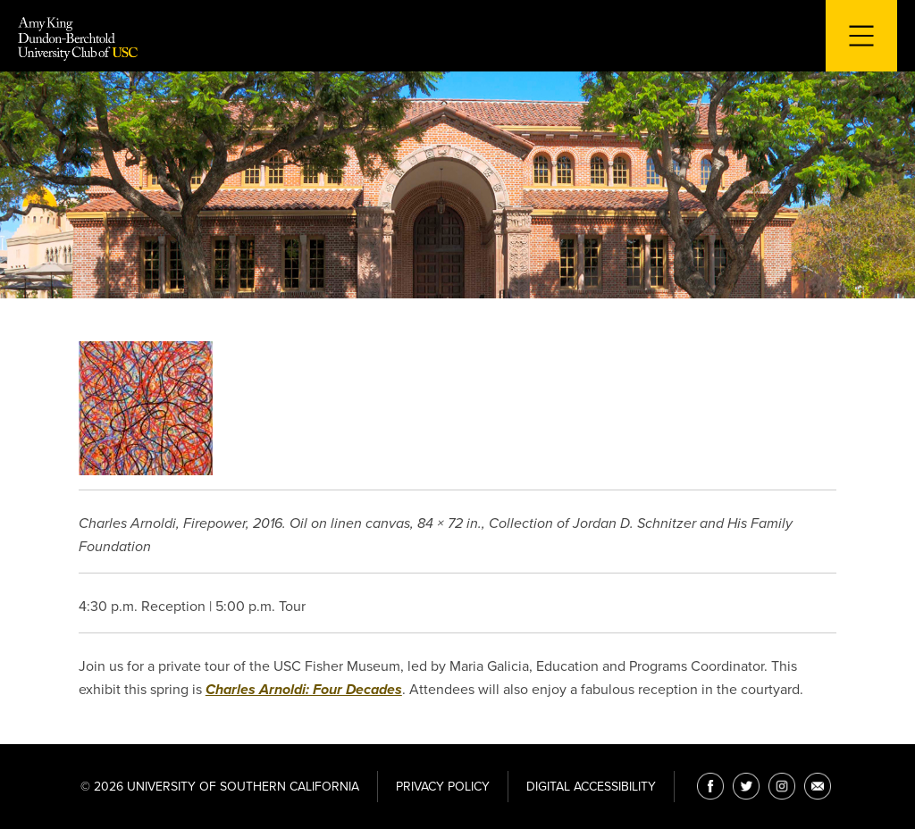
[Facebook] (710, 786)
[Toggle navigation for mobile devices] (861, 35)
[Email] (817, 786)
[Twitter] (746, 786)
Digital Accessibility (591, 786)
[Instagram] (781, 786)
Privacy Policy (443, 786)
